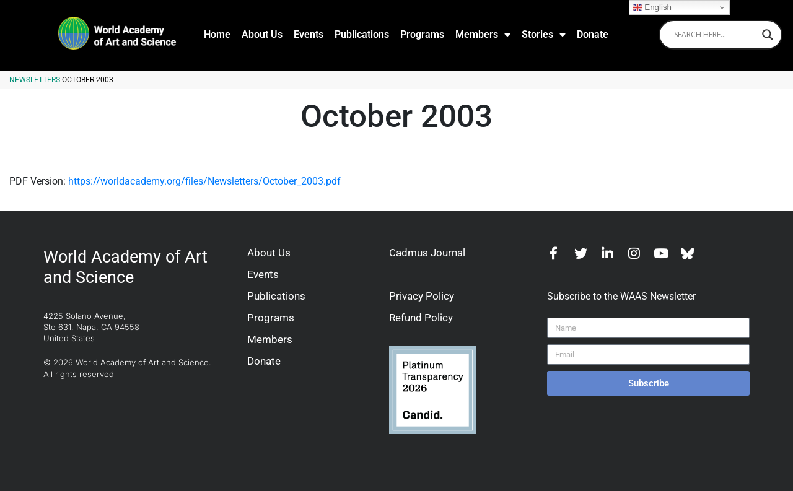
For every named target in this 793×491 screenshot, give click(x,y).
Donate (592, 34)
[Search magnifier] (767, 34)
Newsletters (34, 80)
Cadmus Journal (427, 252)
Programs (422, 34)
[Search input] (715, 34)
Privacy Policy (421, 296)
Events (308, 34)
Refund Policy (421, 317)
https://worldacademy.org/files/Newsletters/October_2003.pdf (204, 181)
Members (482, 34)
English (652, 7)
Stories (544, 34)
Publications (362, 34)
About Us (262, 34)
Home (217, 34)
